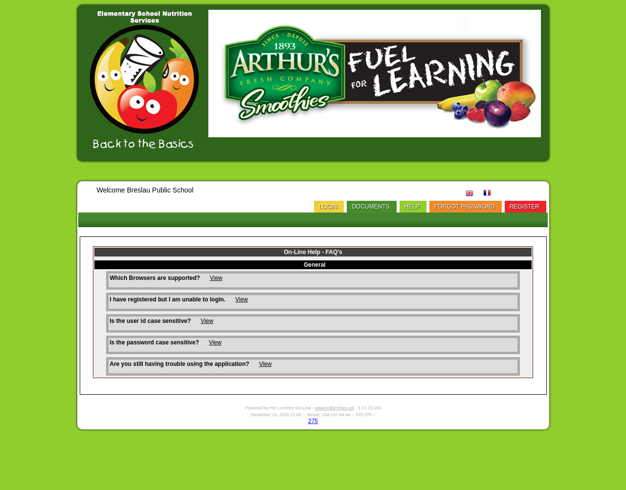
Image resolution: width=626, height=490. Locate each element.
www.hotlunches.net (334, 407)
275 (313, 421)
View (216, 278)
